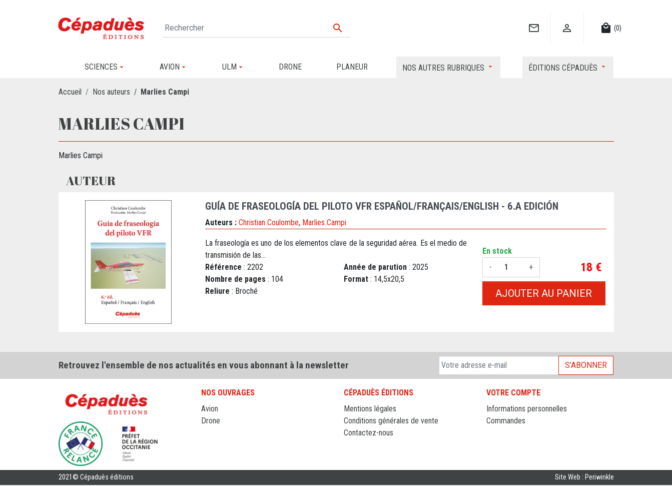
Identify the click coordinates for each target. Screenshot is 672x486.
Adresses (501, 444)
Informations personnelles (526, 408)
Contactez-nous (368, 432)
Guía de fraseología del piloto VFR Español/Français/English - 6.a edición (381, 206)
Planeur (213, 432)
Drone (210, 420)
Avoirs (496, 432)
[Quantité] (510, 267)
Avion (209, 408)
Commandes (505, 420)
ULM (208, 444)
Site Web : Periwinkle (584, 478)
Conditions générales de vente (391, 420)
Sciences (215, 456)
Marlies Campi (324, 222)
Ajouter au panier (543, 293)
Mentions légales (370, 408)
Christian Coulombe (269, 222)
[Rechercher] (257, 28)
